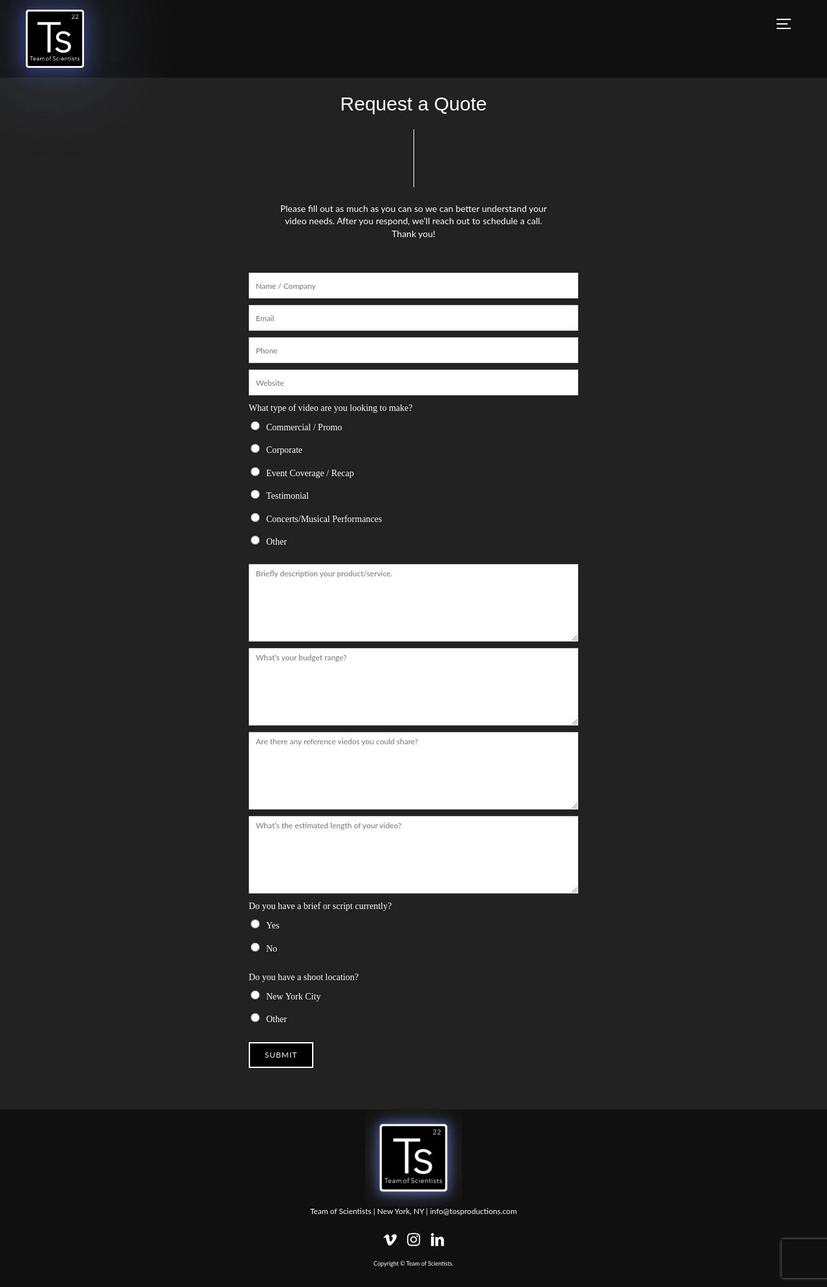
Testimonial (287, 496)
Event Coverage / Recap (310, 473)
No (271, 949)
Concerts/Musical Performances (324, 519)
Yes (272, 925)
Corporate (284, 450)
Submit (281, 1055)
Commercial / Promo (304, 427)
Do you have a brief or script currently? (320, 906)
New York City (293, 996)
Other (276, 542)
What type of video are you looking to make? (330, 408)
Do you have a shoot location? (304, 977)
